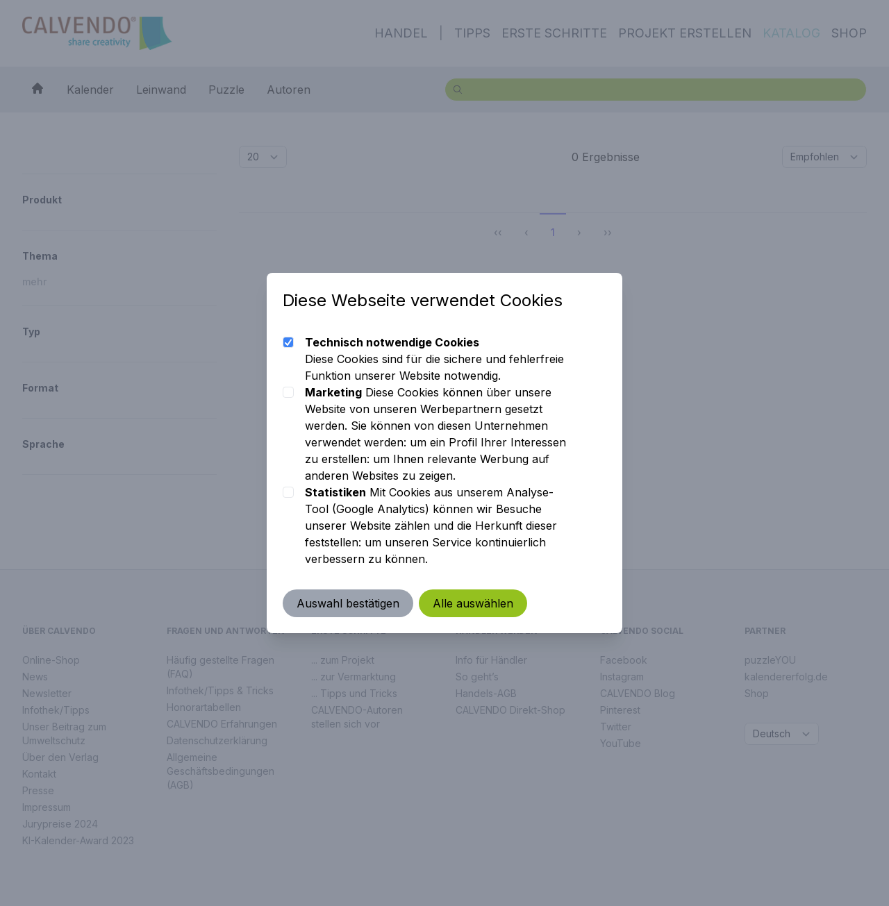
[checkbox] (288, 342)
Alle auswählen (473, 603)
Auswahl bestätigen (348, 603)
